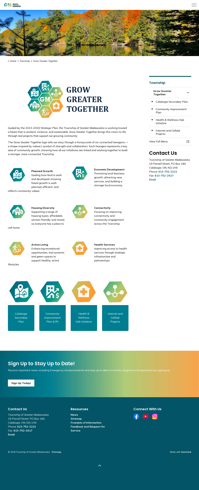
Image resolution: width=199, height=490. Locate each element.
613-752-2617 (164, 175)
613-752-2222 (167, 171)
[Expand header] (194, 5)
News (74, 414)
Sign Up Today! (21, 383)
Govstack (186, 452)
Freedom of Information (86, 422)
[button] (167, 141)
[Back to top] (99, 465)
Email (152, 179)
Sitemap (76, 418)
